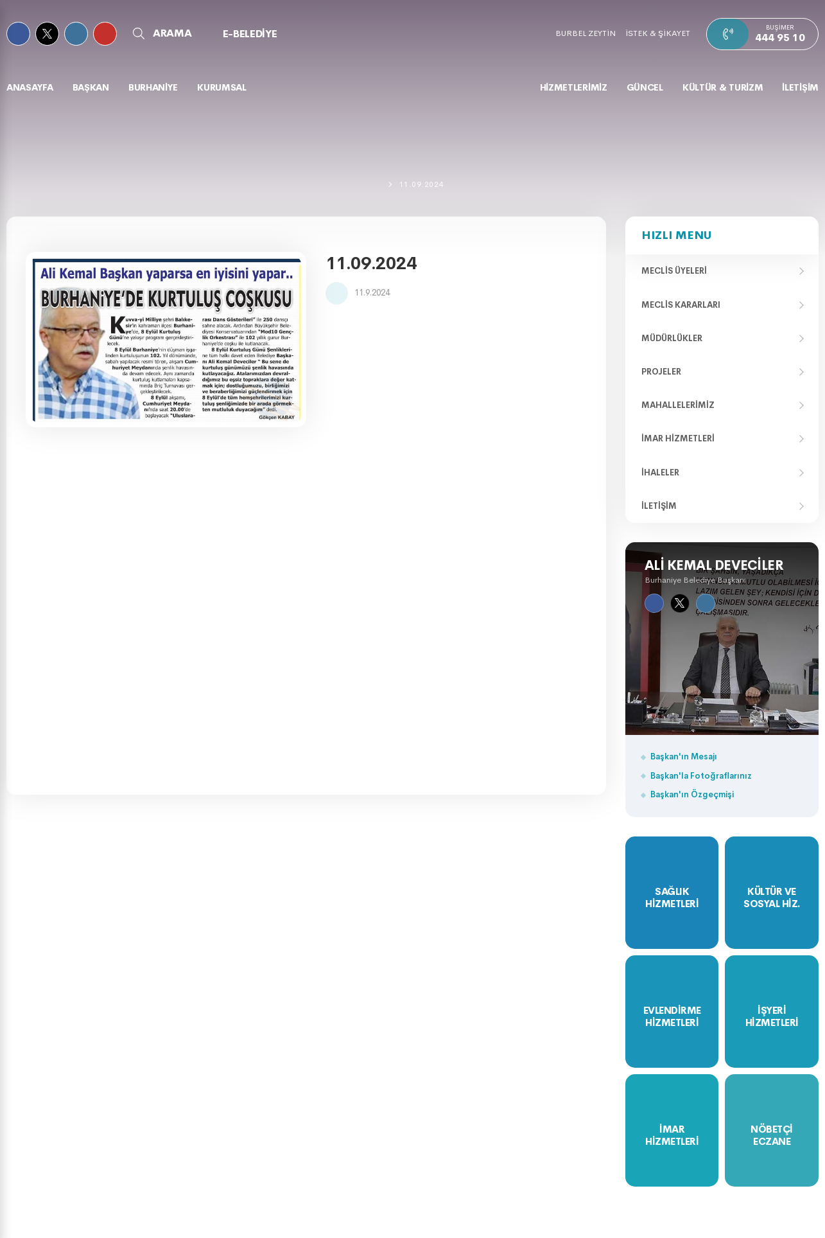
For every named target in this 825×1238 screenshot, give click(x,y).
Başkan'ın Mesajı (683, 756)
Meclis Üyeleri (674, 270)
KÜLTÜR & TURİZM (722, 87)
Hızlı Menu (676, 235)
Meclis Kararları (680, 304)
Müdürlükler (671, 338)
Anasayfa (29, 87)
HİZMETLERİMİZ (573, 87)
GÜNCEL (645, 87)
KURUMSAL (222, 87)
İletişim (659, 505)
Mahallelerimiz (678, 405)
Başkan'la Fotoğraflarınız (701, 775)
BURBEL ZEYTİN (585, 33)
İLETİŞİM (800, 87)
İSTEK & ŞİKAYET (657, 33)
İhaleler (660, 472)
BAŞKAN (91, 87)
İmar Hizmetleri (678, 438)
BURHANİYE (153, 87)
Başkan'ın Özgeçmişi (692, 794)
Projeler (661, 371)
